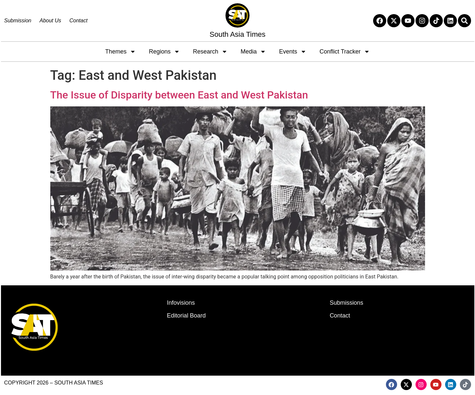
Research (210, 51)
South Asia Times (238, 34)
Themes (120, 51)
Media (253, 51)
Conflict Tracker (345, 51)
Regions (164, 51)
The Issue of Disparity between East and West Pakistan (179, 95)
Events (292, 51)
